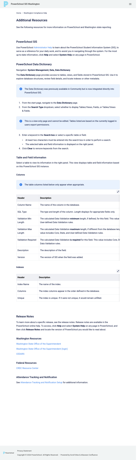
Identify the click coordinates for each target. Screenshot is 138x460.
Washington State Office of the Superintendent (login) (42, 349)
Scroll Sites (74, 455)
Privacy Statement (24, 451)
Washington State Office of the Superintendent (38, 344)
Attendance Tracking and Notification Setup (41, 382)
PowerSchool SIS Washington (25, 4)
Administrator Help (43, 47)
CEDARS (20, 354)
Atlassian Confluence (89, 455)
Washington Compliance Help (35, 13)
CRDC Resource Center (27, 368)
